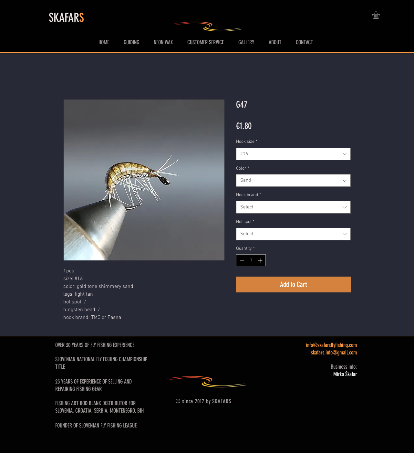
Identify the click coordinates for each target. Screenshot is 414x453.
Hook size (246, 141)
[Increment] (261, 260)
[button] (380, 15)
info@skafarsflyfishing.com (331, 345)
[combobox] (293, 154)
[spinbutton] (251, 260)
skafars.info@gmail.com (334, 352)
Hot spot (245, 222)
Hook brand (248, 195)
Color (242, 168)
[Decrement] (241, 260)
